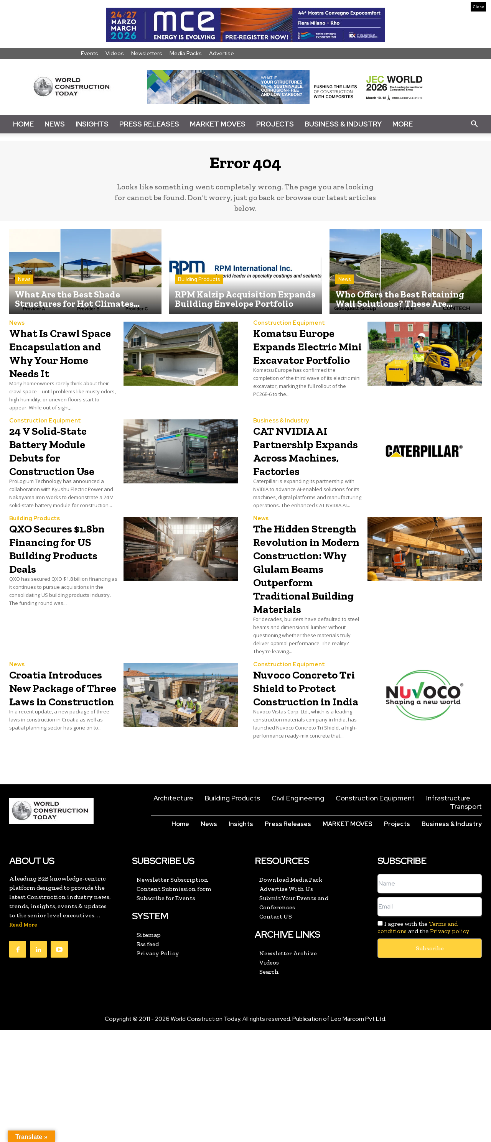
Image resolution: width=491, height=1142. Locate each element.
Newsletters (146, 53)
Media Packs (186, 53)
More (402, 124)
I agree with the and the (423, 1039)
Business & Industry (343, 124)
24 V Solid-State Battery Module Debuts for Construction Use (61, 468)
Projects (275, 124)
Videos (114, 53)
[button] (474, 124)
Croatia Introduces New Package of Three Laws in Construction (61, 786)
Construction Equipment (289, 327)
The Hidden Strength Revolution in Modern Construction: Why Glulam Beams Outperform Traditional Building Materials (295, 626)
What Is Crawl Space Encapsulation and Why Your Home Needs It (53, 364)
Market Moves (218, 124)
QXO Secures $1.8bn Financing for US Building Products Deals (59, 579)
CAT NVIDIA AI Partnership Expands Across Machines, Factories (301, 475)
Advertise (221, 53)
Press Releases (149, 124)
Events (89, 53)
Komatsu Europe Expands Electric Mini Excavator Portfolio (304, 357)
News (54, 124)
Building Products (199, 284)
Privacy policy (449, 1043)
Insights (92, 124)
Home (23, 124)
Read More (23, 1037)
